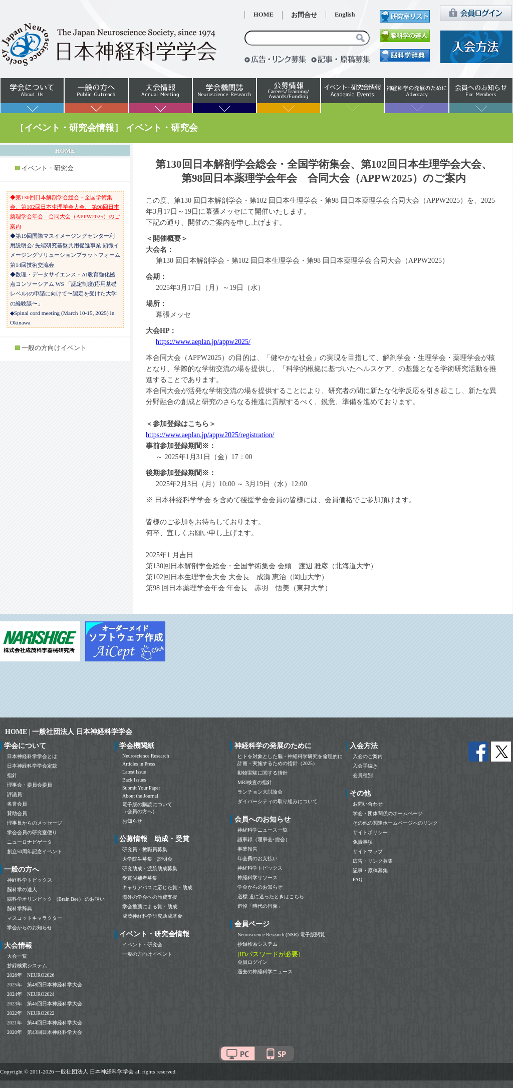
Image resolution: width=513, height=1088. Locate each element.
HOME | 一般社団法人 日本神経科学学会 (68, 732)
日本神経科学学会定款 (32, 766)
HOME (263, 14)
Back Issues (134, 780)
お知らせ (132, 821)
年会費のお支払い (257, 858)
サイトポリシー (370, 832)
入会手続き (365, 766)
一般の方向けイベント (54, 347)
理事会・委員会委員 (29, 785)
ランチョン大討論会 (260, 792)
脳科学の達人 (22, 889)
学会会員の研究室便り (32, 832)
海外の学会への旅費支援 (149, 897)
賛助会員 (17, 813)
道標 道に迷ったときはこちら (270, 896)
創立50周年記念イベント (34, 851)
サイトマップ (368, 851)
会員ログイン (252, 962)
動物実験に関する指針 (262, 773)
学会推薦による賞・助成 (149, 906)
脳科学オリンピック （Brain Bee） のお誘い (56, 899)
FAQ (357, 879)
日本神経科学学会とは (32, 756)
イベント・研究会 (48, 168)
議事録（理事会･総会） (263, 839)
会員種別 (363, 775)
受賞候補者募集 (139, 878)
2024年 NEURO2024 (30, 994)
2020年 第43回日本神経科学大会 (44, 1032)
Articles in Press (138, 764)
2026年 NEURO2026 (30, 975)
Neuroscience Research (145, 756)
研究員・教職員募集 (144, 849)
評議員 (14, 794)
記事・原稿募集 (370, 870)
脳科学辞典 (19, 908)
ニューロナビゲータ (29, 842)
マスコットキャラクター (34, 918)
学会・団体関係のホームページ (388, 813)
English (345, 14)
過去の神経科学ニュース (265, 971)
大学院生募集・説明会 (147, 859)
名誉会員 (17, 804)
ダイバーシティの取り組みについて (277, 801)
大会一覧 (17, 956)
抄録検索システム (27, 965)
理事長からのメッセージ (34, 823)
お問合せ (304, 15)
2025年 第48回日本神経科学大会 (44, 984)
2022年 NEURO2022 (30, 1013)
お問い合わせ (368, 804)
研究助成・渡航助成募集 (149, 868)
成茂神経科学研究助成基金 (152, 916)
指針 (12, 775)
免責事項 (363, 842)
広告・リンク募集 (373, 861)
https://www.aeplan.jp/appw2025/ (203, 341)
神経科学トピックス (29, 880)
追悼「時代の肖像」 (260, 906)
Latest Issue (134, 772)
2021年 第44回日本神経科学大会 (44, 1022)
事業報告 (247, 849)
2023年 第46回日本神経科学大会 (44, 1003)
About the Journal (140, 796)
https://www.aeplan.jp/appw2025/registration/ (210, 435)
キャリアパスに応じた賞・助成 (157, 887)
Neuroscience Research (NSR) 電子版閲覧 (281, 934)
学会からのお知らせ (29, 927)
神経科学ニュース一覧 (262, 830)
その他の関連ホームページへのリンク (395, 823)
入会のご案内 (368, 756)
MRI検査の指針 (254, 782)
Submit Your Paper (141, 788)
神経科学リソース (257, 877)
